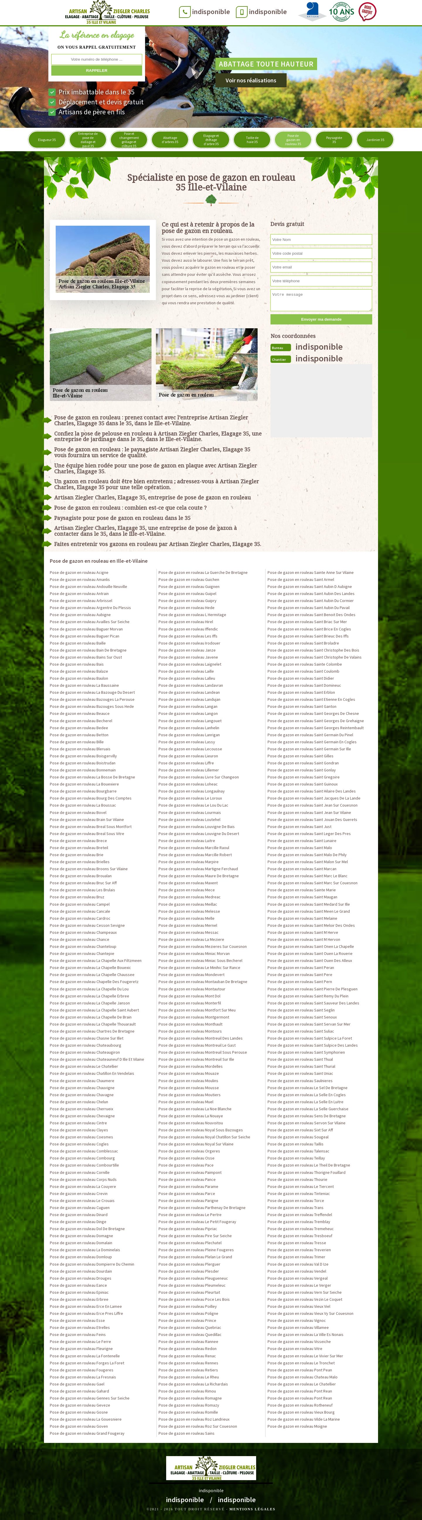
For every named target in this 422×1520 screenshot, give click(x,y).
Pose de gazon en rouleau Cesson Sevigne (87, 925)
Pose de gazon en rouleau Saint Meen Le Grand (309, 911)
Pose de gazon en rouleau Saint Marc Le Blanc (308, 875)
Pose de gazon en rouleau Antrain (79, 593)
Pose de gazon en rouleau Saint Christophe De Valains (315, 657)
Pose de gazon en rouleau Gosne (79, 1412)
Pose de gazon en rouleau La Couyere (83, 1186)
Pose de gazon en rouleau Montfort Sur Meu (197, 1010)
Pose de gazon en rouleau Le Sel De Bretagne (308, 1087)
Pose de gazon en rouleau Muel (186, 1101)
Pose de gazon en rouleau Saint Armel (301, 579)
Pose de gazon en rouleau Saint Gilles (300, 756)
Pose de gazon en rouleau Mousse (189, 1087)
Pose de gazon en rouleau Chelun (79, 1101)
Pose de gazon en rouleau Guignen (189, 586)
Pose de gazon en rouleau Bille (77, 741)
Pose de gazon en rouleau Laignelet (190, 664)
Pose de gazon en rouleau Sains (187, 1433)
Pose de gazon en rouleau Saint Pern (300, 981)
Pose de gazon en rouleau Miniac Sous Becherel (200, 960)
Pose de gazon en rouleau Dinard (79, 1214)
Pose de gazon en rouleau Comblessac (84, 1151)
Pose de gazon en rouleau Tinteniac (299, 1193)
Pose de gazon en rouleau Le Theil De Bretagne (309, 1165)
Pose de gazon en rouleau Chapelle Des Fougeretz (94, 981)
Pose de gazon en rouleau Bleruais (80, 749)
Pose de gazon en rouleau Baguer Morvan (86, 629)
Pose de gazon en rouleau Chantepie (82, 953)
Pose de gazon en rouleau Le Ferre (80, 1341)
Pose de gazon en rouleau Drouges (80, 1278)
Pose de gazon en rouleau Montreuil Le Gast (197, 1045)
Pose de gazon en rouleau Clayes (79, 1130)
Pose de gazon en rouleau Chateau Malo (303, 1377)
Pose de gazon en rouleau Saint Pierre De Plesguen (313, 989)
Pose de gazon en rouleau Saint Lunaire (302, 840)
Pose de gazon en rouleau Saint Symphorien (306, 1052)
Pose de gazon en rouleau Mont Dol (189, 996)
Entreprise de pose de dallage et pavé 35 (88, 140)
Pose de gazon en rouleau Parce (187, 1193)
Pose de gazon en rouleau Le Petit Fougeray (197, 1221)
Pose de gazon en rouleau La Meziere (191, 939)
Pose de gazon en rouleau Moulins (188, 1080)
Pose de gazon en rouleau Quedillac (190, 1334)
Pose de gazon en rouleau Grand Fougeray (87, 1433)
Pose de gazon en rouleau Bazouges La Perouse (92, 699)
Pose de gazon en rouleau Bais (77, 664)
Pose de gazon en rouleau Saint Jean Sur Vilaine (309, 812)
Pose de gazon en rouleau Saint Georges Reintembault (316, 727)
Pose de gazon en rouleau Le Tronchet (301, 1363)
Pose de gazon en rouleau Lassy (187, 741)
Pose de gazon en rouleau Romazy (189, 1405)
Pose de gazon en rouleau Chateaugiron (85, 1052)
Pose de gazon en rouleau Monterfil (190, 1003)
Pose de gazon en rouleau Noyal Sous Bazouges (201, 1130)
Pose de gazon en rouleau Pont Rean (300, 1391)
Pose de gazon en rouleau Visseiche (299, 1341)
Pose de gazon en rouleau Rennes (188, 1363)
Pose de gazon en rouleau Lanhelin (189, 727)
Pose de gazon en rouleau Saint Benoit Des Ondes (311, 614)
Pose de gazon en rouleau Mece (187, 889)
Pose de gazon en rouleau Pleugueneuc (193, 1278)
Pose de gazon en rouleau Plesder (189, 1271)
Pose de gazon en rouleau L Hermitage (192, 614)
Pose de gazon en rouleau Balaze (79, 671)
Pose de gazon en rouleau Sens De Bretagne (307, 1115)
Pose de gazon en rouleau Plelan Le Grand (195, 1256)
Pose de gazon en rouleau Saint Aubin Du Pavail (309, 607)
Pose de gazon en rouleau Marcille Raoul (194, 847)
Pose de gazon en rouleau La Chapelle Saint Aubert (94, 1010)
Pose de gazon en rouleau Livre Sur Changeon (199, 777)
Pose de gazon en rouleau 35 (293, 139)
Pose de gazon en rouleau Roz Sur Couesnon (198, 1426)
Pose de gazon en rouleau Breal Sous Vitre (87, 833)
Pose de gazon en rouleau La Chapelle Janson (90, 1003)
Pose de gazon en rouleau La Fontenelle (85, 1356)
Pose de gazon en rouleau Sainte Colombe (305, 664)
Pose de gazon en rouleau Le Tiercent (301, 1186)
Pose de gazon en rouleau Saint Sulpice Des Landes (313, 1045)
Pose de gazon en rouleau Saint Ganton (302, 706)
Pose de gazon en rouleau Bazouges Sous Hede (92, 706)
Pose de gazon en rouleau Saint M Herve (303, 932)
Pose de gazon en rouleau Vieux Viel (299, 1306)
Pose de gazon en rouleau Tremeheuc (301, 1228)
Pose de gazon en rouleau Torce (296, 1200)
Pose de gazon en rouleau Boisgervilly (83, 756)
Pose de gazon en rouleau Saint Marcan (302, 868)
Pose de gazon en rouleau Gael (77, 1384)
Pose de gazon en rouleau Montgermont (194, 1017)
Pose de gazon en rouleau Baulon (79, 678)
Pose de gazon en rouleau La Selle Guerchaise (308, 1108)
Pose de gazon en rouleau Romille (188, 1412)
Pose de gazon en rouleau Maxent (188, 882)
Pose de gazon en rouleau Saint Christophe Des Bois (313, 650)
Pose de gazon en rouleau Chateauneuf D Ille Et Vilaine (97, 1059)
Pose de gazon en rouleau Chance (79, 939)
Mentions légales (252, 1509)
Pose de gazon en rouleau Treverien (299, 1249)
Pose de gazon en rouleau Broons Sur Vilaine (89, 868)
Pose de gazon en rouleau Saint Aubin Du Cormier (311, 600)
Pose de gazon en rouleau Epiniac (79, 1292)
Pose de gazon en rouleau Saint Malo (300, 847)
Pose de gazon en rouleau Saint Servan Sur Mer (309, 1024)
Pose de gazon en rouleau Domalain (81, 1242)
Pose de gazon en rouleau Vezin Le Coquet (305, 1299)
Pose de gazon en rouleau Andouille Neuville (88, 586)
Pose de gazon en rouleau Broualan (81, 875)
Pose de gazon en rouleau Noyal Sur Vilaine (196, 1144)
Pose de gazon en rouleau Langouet (190, 720)
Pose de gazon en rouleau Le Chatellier (84, 1066)
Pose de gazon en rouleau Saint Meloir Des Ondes (311, 925)
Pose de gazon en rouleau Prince (187, 1320)
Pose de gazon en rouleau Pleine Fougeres (196, 1249)
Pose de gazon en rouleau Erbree (79, 1299)
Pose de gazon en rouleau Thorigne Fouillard (307, 1172)
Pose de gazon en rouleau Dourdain (81, 1271)
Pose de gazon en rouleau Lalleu (187, 678)
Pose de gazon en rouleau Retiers (188, 1370)
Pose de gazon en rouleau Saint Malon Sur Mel (308, 861)
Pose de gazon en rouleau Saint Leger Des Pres (309, 833)
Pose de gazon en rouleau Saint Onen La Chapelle (311, 946)
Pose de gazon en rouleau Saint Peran (301, 967)
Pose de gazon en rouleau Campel (80, 904)
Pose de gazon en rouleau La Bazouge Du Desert (92, 692)
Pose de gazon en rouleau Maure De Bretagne (199, 875)
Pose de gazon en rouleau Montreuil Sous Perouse (203, 1052)
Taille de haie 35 (252, 139)
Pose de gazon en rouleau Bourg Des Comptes (91, 798)
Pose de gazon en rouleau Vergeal (298, 1278)
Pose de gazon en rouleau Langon (188, 713)
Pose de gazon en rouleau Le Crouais (82, 1200)
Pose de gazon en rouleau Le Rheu (189, 1377)
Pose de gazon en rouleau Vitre (295, 1348)
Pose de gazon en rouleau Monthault (190, 1024)
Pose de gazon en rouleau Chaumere (82, 1080)
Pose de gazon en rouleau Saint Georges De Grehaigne (316, 720)
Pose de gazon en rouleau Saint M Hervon (304, 939)
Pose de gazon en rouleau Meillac (188, 904)
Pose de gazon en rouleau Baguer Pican (84, 636)
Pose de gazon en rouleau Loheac (188, 784)
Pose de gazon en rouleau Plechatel (190, 1242)
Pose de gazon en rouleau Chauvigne (82, 1087)
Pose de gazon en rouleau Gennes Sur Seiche (90, 1398)
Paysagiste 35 (334, 139)
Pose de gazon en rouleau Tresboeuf (300, 1235)
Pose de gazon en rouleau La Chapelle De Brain (91, 1017)
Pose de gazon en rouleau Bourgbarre (83, 791)
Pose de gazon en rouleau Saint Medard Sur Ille (309, 904)
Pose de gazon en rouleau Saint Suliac (301, 1031)
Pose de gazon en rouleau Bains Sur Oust (86, 657)
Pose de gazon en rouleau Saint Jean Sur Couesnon (313, 805)
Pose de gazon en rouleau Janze (187, 650)
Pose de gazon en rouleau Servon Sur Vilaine (307, 1122)
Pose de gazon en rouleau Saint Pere (300, 974)
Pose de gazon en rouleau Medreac (190, 897)
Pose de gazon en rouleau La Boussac (83, 805)
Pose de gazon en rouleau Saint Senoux (302, 1017)
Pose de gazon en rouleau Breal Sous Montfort (91, 826)
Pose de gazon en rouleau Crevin (79, 1193)
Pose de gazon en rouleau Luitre (187, 840)
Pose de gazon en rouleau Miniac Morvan (194, 953)
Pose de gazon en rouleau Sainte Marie (302, 889)
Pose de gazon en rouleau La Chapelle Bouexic (90, 967)
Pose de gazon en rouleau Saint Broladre (303, 643)
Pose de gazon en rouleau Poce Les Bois (194, 1299)
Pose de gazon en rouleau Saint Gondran (303, 763)
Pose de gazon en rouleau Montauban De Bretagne (203, 981)
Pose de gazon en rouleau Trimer (296, 1256)
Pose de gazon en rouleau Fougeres (81, 1370)
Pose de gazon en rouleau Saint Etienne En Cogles (311, 699)
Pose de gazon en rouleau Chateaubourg (85, 1045)
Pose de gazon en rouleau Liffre (186, 763)
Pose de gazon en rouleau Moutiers (190, 1094)
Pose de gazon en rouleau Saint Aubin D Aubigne (310, 586)
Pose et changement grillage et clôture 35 (129, 140)
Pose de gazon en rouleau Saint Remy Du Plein (308, 996)
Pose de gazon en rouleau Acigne (79, 572)
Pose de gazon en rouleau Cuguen (80, 1207)
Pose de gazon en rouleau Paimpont (190, 1172)
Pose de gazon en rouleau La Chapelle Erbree (89, 996)
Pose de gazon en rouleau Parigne (188, 1200)
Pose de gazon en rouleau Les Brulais (82, 889)
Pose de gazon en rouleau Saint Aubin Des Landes (311, 593)
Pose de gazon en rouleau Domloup (81, 1256)
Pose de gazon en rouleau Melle (187, 918)
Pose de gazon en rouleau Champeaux (83, 932)
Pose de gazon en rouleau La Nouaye (191, 1115)
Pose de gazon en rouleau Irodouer (189, 643)
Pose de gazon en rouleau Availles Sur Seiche (90, 621)
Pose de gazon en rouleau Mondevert (191, 974)
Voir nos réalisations (251, 80)
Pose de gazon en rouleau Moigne (297, 1426)
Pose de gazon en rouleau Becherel (81, 720)
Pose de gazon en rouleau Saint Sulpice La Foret (310, 1038)
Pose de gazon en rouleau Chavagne (82, 1094)
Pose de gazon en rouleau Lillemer (189, 770)
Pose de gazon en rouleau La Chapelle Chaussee (92, 974)
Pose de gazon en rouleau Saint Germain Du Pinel (310, 734)
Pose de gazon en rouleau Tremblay (299, 1221)
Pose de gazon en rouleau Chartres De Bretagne (92, 1031)
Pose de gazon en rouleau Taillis (296, 1144)
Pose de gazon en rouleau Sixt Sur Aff (300, 1130)
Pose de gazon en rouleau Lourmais (190, 812)
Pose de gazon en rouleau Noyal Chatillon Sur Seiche (204, 1137)
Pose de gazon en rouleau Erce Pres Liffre (86, 1313)
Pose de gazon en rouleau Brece (78, 840)
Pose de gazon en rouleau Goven (79, 1426)
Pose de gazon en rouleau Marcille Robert (195, 854)
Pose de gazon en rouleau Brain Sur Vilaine (87, 819)
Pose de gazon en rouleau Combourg (82, 1158)
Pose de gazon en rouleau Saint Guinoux (303, 784)
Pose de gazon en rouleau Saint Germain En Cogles (312, 741)
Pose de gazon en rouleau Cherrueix (81, 1108)
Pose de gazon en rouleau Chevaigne (82, 1115)
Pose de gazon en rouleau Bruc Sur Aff (83, 882)
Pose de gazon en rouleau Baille (78, 643)
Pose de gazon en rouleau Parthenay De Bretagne (202, 1207)
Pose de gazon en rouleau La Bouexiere (84, 784)
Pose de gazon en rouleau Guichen (189, 579)
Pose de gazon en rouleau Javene (188, 657)
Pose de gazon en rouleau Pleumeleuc (192, 1285)
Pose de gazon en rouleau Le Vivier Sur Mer (305, 1356)
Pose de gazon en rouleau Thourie (297, 1179)
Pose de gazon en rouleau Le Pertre (190, 1214)
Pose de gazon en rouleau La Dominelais (85, 1249)
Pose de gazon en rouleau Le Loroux (190, 798)
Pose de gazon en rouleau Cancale (80, 911)
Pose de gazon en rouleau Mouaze (189, 1073)
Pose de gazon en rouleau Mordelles (191, 1066)
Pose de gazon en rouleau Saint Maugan (302, 897)
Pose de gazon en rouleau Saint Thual (300, 1059)
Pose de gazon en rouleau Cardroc (80, 918)
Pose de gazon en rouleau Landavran (191, 685)
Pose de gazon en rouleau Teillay (296, 1158)
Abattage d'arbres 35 (170, 139)
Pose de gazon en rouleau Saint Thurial (301, 1066)
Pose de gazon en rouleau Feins (78, 1334)
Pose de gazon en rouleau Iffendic (188, 629)
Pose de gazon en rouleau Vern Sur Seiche (305, 1292)
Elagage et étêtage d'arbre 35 (211, 139)
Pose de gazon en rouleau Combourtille (84, 1165)
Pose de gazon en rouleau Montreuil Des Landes (201, 1038)
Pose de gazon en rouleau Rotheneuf (300, 1405)
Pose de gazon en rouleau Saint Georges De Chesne (313, 713)
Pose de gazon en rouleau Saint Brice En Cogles (309, 629)
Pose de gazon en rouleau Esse (77, 1320)
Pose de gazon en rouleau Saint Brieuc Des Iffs (308, 636)
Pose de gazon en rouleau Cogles (79, 1144)
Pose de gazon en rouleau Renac (187, 1356)
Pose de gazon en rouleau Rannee (188, 1341)
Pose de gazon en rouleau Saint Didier (301, 678)
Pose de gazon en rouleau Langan (188, 706)
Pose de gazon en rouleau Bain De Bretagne (88, 650)
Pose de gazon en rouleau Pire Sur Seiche (195, 1235)
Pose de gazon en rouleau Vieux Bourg (301, 1412)
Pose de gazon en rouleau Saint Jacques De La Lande (314, 798)
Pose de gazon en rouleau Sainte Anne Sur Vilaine (311, 572)
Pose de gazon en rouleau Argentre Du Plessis (90, 607)
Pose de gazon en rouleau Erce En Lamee (86, 1306)
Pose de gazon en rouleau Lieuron (188, 756)
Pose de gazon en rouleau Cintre (78, 1122)
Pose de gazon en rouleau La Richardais (193, 1384)
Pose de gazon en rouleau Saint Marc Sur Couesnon (313, 882)
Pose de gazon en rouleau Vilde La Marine (304, 1419)
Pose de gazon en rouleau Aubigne (80, 614)
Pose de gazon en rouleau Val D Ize (298, 1264)
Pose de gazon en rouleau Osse (187, 1158)
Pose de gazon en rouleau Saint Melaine (302, 918)
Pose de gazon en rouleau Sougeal (298, 1137)
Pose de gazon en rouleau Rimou (187, 1391)
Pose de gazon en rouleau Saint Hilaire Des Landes (312, 791)
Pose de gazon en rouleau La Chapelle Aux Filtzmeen (96, 960)
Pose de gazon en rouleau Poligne (188, 1313)
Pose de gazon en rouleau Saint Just (299, 826)
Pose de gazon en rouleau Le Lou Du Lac (193, 805)
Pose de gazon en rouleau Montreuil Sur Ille (196, 1059)
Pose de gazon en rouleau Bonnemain (83, 770)
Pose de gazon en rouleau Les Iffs (188, 636)
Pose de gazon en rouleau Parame (188, 1186)
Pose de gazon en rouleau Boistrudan (82, 763)
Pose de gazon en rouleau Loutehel (189, 819)
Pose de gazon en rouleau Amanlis (80, 579)
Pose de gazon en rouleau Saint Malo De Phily (307, 854)
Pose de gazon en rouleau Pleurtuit (189, 1292)
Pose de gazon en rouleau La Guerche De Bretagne (203, 572)
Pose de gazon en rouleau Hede (187, 607)
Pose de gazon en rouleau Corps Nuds (83, 1179)
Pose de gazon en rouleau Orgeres (189, 1151)
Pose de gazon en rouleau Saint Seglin (301, 1010)
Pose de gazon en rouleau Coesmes (81, 1137)
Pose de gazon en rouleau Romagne (190, 1398)
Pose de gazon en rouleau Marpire (189, 861)
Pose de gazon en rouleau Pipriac (188, 1228)
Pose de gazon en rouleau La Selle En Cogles (307, 1094)
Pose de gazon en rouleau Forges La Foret (87, 1363)
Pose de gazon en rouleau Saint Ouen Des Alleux (310, 960)
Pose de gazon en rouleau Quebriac (190, 1327)
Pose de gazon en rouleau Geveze (80, 1405)
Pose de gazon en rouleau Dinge (78, 1221)
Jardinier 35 (375, 139)
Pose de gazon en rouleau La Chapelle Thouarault (93, 1024)
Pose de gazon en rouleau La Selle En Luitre (305, 1101)
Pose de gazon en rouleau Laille (186, 671)
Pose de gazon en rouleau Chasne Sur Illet (86, 1038)
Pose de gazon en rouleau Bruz (77, 897)
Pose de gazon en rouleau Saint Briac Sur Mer (307, 621)
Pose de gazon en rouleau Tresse (297, 1242)
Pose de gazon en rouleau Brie (76, 854)
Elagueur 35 (47, 139)
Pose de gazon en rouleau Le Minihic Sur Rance (199, 967)
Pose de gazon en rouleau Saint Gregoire (304, 777)
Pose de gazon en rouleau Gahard (79, 1391)
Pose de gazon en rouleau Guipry (188, 600)
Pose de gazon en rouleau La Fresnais (83, 1377)
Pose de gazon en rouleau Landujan (189, 699)
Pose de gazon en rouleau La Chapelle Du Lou (89, 989)
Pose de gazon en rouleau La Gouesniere (86, 1419)
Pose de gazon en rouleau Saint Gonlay (302, 770)
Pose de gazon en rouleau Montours (190, 1031)
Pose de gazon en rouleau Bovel (78, 812)
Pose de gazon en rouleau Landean (189, 692)
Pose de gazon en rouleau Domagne (81, 1235)
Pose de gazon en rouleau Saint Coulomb (303, 671)
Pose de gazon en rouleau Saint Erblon (301, 692)
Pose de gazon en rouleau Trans (296, 1207)
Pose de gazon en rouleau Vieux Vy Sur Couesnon (310, 1313)
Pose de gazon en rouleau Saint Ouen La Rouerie (310, 953)
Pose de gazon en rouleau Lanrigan (189, 734)
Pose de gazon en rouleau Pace (186, 1165)
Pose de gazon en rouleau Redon (188, 1348)
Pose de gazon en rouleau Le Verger (299, 1285)
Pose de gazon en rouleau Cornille (80, 1172)
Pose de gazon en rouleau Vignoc (297, 1320)
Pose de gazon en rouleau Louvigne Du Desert (199, 833)
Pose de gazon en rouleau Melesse (189, 911)
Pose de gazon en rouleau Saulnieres (300, 1080)
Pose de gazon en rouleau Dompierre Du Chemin (92, 1264)
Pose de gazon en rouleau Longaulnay (192, 791)
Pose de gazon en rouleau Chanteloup (83, 946)
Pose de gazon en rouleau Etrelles (80, 1327)
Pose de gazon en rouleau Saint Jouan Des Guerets (312, 819)
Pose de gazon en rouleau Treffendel (300, 1214)
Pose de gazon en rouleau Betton (79, 734)
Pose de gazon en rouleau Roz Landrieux (194, 1419)
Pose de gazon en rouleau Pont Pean (300, 1370)
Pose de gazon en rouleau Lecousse (190, 749)
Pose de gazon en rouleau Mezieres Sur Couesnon (203, 946)
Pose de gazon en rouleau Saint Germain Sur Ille (309, 749)
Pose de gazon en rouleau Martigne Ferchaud (198, 868)
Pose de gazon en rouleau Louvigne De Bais (197, 826)
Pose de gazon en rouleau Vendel (297, 1271)
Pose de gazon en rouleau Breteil (79, 847)
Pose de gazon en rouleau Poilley (188, 1306)
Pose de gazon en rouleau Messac (189, 932)
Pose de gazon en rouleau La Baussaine (84, 685)
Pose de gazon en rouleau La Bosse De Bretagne (92, 777)
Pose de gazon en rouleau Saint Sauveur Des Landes (313, 1003)
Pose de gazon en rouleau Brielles (80, 861)
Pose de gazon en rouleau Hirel (186, 621)
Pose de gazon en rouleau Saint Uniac (300, 1073)
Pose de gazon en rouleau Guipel (187, 593)
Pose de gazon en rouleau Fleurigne (81, 1348)
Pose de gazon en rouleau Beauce (80, 713)
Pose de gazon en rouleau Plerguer (189, 1264)
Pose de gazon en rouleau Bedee (79, 727)
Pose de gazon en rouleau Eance (78, 1285)
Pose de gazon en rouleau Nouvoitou (191, 1122)
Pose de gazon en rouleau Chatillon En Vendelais (92, 1073)
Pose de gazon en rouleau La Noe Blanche (195, 1108)
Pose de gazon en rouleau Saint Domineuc (304, 685)
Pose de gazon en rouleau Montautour (192, 989)
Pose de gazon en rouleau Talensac (298, 1151)
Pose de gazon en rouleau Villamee (298, 1327)
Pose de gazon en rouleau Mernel (188, 925)
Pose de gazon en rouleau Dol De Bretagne (87, 1228)
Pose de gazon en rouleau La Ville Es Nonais (305, 1334)
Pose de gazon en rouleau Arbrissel (81, 600)
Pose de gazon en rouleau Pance (187, 1179)
